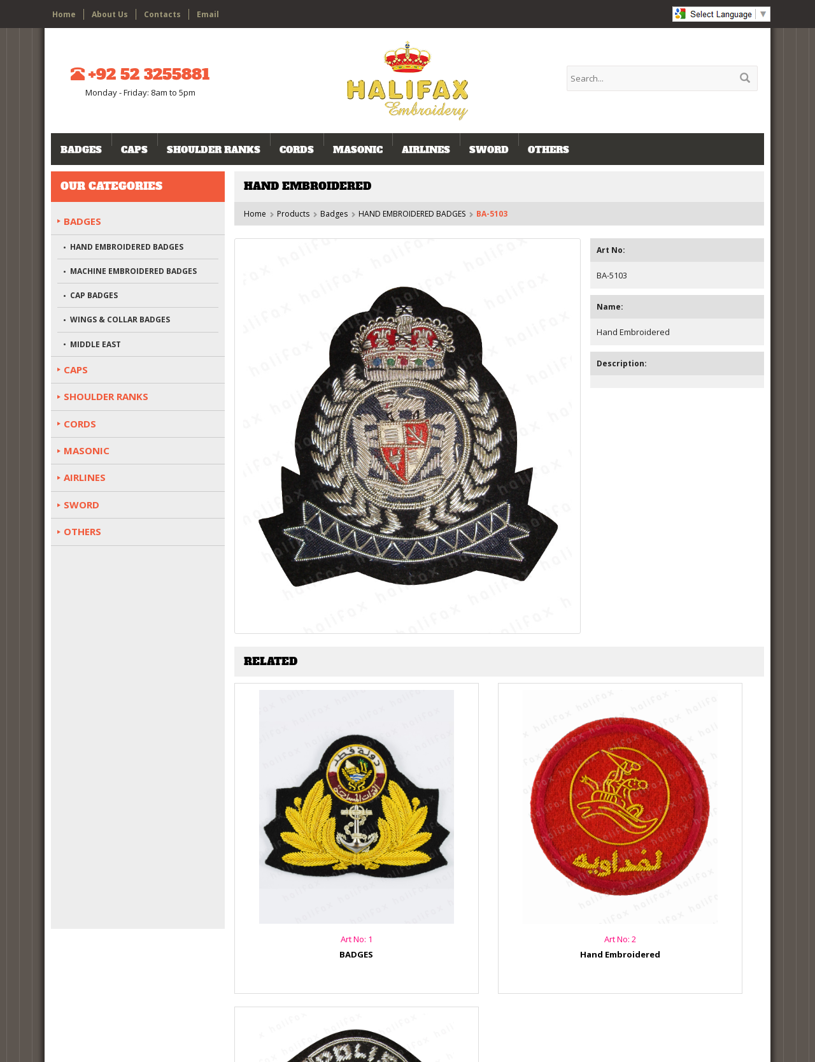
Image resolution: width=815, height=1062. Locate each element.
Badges (81, 149)
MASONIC (358, 149)
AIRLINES (426, 149)
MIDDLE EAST (95, 344)
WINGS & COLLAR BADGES (120, 319)
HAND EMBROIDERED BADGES (411, 213)
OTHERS (548, 149)
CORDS (297, 149)
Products (293, 213)
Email (208, 14)
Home (64, 14)
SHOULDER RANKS (213, 149)
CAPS (134, 149)
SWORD (489, 149)
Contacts (162, 14)
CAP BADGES (94, 295)
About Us (110, 14)
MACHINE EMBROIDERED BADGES (133, 271)
